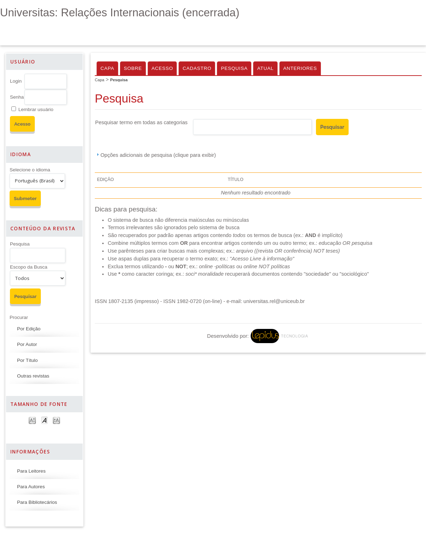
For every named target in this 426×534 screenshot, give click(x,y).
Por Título (27, 360)
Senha (17, 97)
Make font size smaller (32, 420)
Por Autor (27, 344)
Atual (265, 68)
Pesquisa (20, 244)
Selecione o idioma (30, 169)
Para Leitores (31, 471)
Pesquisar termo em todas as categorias (141, 122)
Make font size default (44, 420)
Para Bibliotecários (37, 502)
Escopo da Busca (28, 267)
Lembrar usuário (35, 109)
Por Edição (28, 328)
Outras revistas (33, 376)
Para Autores (31, 486)
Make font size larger (56, 420)
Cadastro (196, 68)
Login (16, 81)
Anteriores (300, 68)
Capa (107, 68)
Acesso (162, 68)
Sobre (133, 68)
